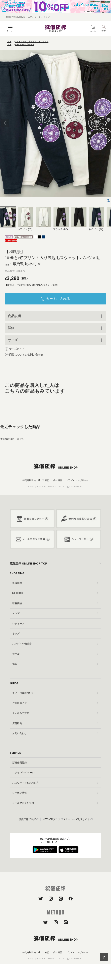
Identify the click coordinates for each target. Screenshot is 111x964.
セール (55, 653)
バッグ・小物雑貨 (55, 643)
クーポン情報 (55, 792)
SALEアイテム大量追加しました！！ (31, 41)
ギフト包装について (55, 693)
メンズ (55, 613)
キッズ (55, 633)
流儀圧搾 (55, 583)
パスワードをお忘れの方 (55, 782)
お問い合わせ (55, 733)
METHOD (55, 593)
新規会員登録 (55, 762)
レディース (55, 623)
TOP (9, 41)
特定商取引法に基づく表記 (36, 480)
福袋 (55, 664)
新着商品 (55, 603)
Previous (5, 123)
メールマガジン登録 (55, 803)
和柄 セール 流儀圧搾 (24, 44)
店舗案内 (55, 723)
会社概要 (57, 480)
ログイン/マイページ (55, 772)
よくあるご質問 (55, 713)
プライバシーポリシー (77, 480)
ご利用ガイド (55, 703)
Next (106, 123)
